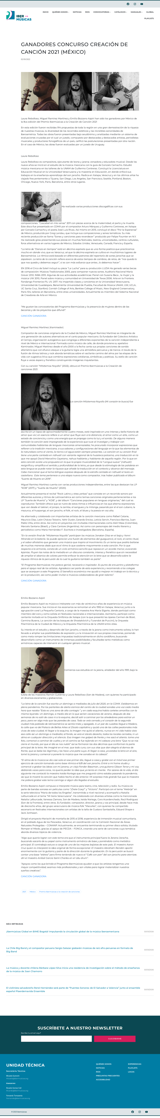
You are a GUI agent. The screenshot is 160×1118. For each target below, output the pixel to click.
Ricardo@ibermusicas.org (17, 1091)
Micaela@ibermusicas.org (17, 1078)
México (33, 892)
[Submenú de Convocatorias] (110, 12)
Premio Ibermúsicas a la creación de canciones (59, 892)
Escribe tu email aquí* (56, 1037)
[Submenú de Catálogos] (126, 12)
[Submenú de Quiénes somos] (68, 12)
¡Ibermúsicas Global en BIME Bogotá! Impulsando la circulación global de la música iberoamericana (62, 931)
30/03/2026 (149, 931)
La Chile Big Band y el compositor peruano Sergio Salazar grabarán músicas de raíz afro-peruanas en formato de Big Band (69, 950)
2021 (24, 892)
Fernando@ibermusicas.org (18, 1098)
